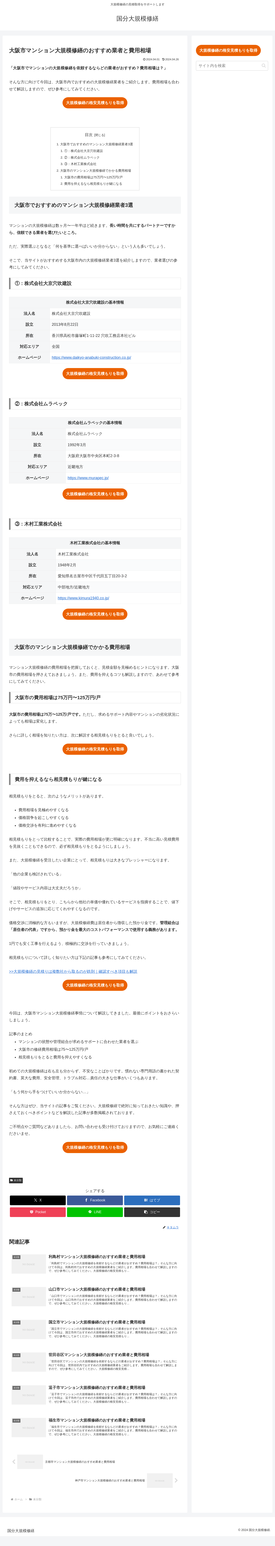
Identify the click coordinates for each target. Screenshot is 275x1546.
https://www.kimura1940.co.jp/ (83, 601)
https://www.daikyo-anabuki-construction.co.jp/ (91, 360)
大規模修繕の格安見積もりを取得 (95, 103)
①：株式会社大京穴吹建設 (82, 151)
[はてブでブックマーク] (152, 1203)
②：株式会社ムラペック (81, 158)
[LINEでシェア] (95, 1215)
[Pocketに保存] (38, 1215)
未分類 (15, 1183)
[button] (152, 1215)
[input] (232, 66)
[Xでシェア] (38, 1203)
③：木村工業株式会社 (79, 165)
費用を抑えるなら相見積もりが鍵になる (93, 186)
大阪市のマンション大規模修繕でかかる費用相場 (96, 172)
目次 (89, 135)
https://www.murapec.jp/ (88, 481)
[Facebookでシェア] (95, 1203)
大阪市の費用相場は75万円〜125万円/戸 (93, 179)
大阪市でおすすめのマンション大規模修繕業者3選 (97, 144)
